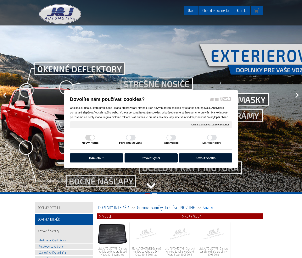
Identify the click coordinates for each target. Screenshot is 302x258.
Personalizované (130, 142)
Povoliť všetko (206, 158)
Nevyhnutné (90, 142)
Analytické (171, 142)
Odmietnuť (96, 158)
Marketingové (211, 142)
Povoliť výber (151, 158)
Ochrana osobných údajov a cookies (210, 124)
